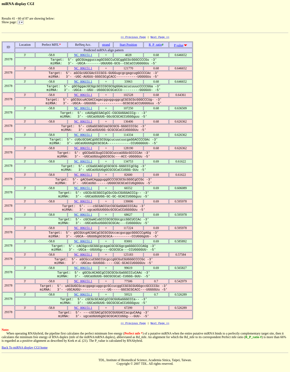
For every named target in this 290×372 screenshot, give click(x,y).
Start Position (128, 45)
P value (178, 46)
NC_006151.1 (83, 55)
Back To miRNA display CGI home (25, 348)
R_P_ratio (155, 45)
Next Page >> (159, 37)
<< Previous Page (133, 37)
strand (106, 45)
